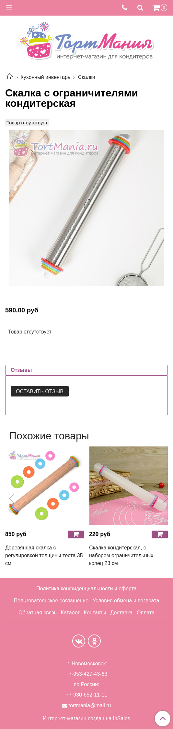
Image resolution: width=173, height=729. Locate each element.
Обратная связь (37, 612)
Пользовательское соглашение (51, 600)
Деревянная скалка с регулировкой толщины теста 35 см (44, 555)
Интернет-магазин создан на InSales (86, 718)
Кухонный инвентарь (45, 77)
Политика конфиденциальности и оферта (86, 588)
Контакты (95, 612)
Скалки (86, 77)
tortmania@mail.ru (90, 705)
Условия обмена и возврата (126, 600)
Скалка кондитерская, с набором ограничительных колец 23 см (121, 555)
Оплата (146, 612)
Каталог (70, 612)
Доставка (121, 612)
